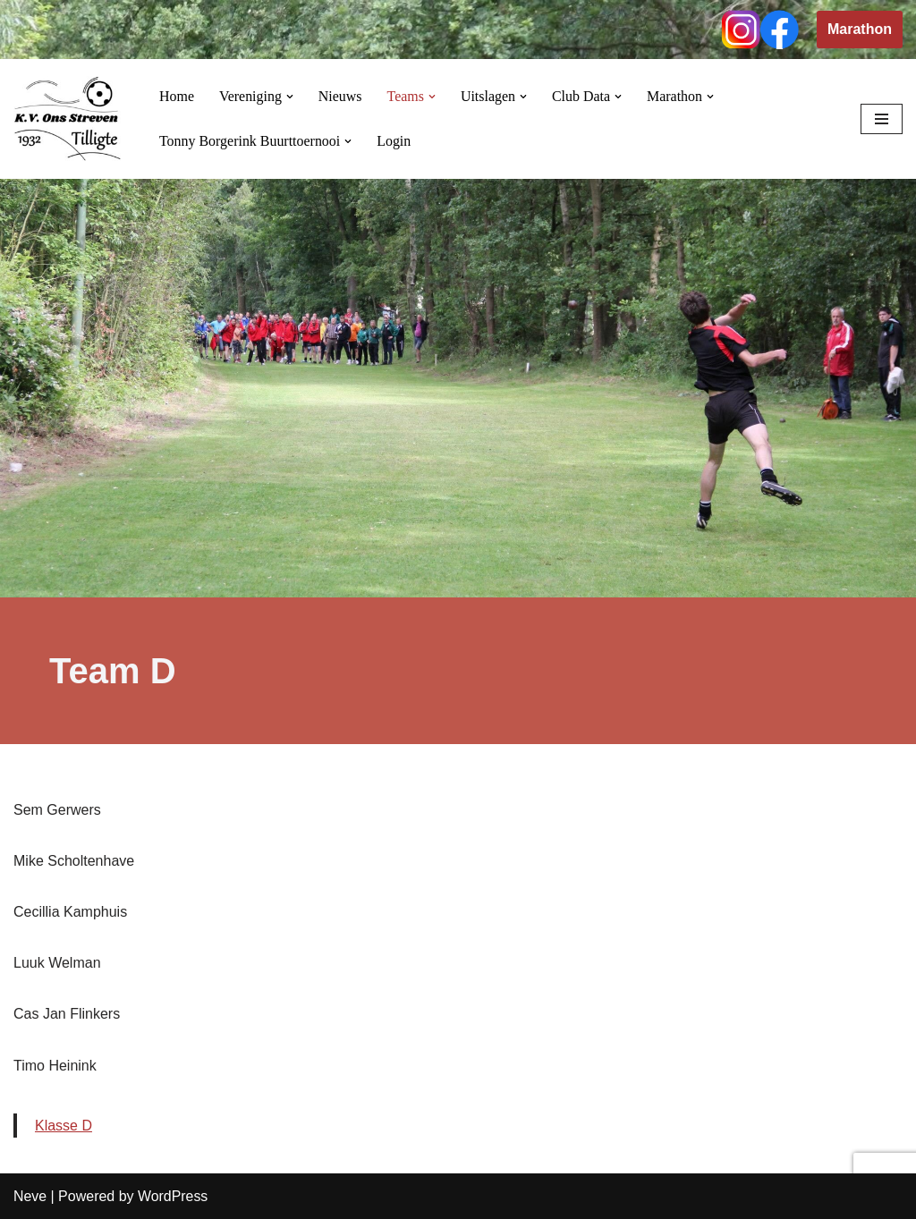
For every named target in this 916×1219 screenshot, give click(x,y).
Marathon (859, 29)
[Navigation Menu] (882, 119)
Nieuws (340, 96)
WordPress (173, 1196)
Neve (30, 1196)
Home (176, 96)
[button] (289, 96)
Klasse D (63, 1125)
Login (394, 140)
